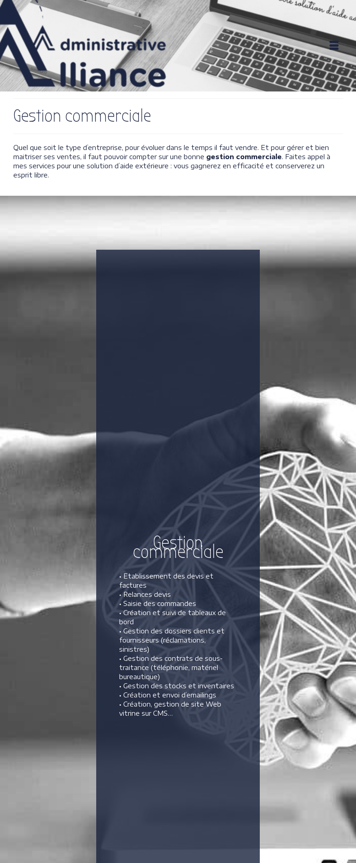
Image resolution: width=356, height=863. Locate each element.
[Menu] (334, 45)
